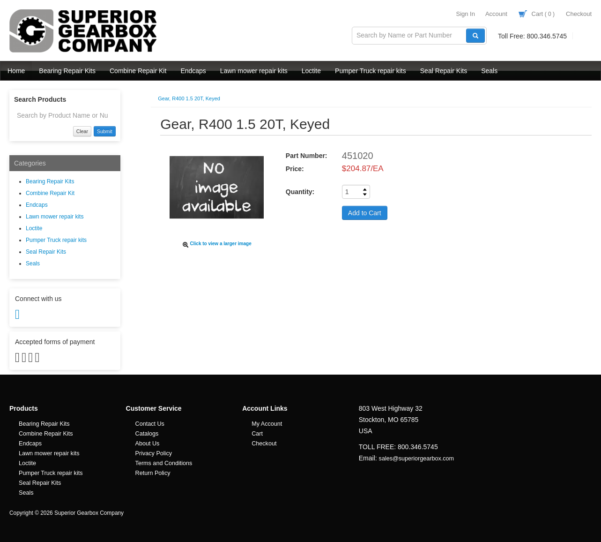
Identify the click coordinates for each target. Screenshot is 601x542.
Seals (489, 71)
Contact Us (149, 424)
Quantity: (300, 192)
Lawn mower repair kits (254, 71)
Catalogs (147, 433)
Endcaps (193, 71)
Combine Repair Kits (46, 433)
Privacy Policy (153, 453)
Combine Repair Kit (138, 71)
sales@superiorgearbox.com (416, 458)
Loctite (311, 71)
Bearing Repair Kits (67, 71)
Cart (537, 13)
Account (496, 13)
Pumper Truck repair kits (370, 71)
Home (16, 71)
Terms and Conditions (164, 463)
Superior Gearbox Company (84, 31)
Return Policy (153, 473)
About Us (147, 443)
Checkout (579, 13)
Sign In (465, 13)
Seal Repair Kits (443, 71)
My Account (267, 424)
